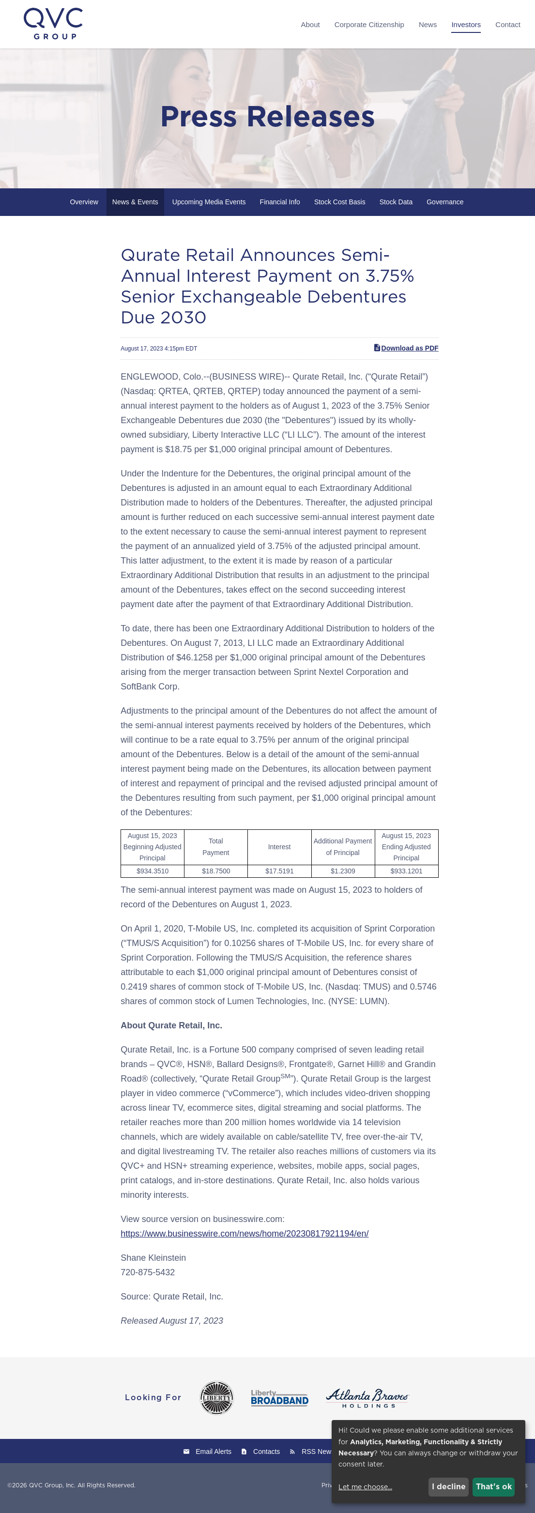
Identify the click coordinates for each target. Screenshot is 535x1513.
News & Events (135, 207)
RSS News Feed (327, 1457)
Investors (466, 24)
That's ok (494, 1486)
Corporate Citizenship (369, 24)
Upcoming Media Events (209, 207)
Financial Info (280, 207)
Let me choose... (365, 1487)
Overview (84, 207)
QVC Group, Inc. (52, 1490)
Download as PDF (406, 353)
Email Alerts (213, 1457)
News (428, 24)
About (310, 24)
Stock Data (396, 207)
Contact (507, 24)
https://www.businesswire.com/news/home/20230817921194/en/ (244, 1239)
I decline (449, 1486)
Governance (445, 207)
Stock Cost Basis (340, 207)
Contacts (266, 1457)
